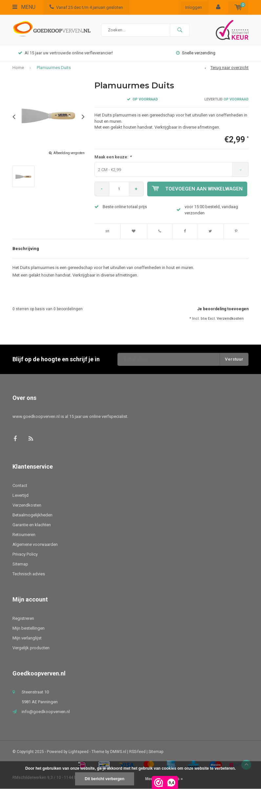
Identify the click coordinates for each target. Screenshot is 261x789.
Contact (19, 485)
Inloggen (193, 7)
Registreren (23, 618)
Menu (23, 7)
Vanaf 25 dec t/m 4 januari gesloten (86, 7)
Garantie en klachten (31, 524)
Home (18, 67)
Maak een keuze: (112, 156)
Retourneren (23, 534)
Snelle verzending (195, 52)
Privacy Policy (25, 554)
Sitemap (20, 564)
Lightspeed (79, 751)
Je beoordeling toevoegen (223, 309)
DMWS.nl (118, 751)
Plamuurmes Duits (54, 67)
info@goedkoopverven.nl (46, 711)
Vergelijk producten (31, 647)
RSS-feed (137, 751)
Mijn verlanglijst (27, 638)
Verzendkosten (230, 318)
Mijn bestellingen (28, 628)
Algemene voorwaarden (35, 544)
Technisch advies (28, 573)
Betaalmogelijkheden (32, 514)
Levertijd (20, 495)
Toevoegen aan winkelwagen (197, 189)
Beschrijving (25, 248)
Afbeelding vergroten (69, 153)
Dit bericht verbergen (105, 779)
